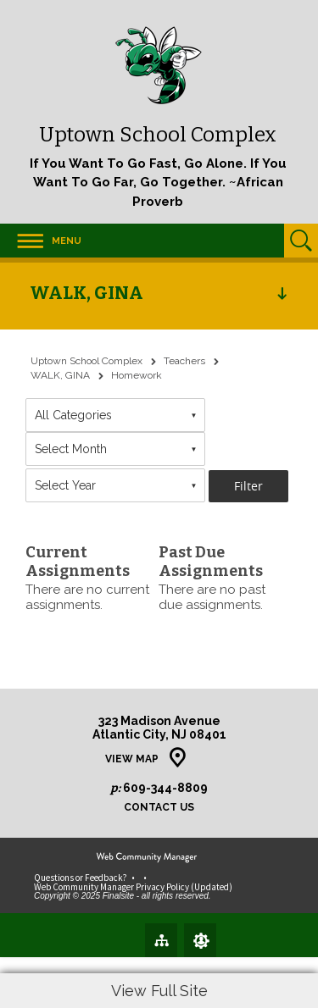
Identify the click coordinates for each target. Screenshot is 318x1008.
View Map (132, 759)
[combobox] (115, 415)
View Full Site (159, 991)
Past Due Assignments (211, 561)
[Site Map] (161, 939)
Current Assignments (77, 561)
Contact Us (159, 807)
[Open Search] (301, 241)
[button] (40, 241)
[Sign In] (200, 940)
